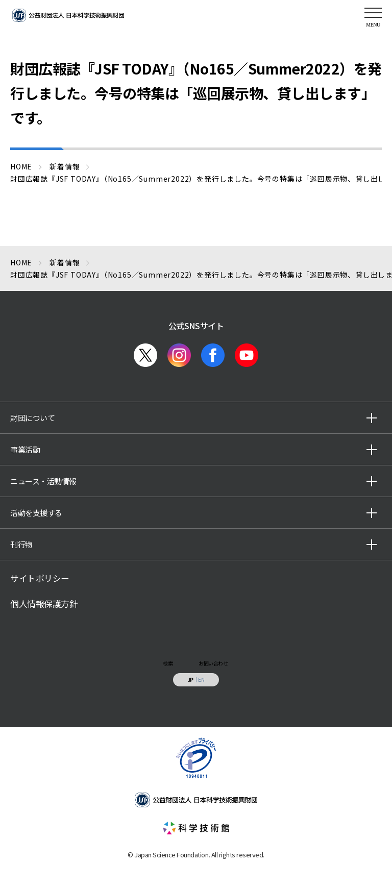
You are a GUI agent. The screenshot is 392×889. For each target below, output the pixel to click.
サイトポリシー (39, 578)
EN (201, 679)
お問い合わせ (213, 663)
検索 (168, 663)
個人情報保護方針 (44, 604)
